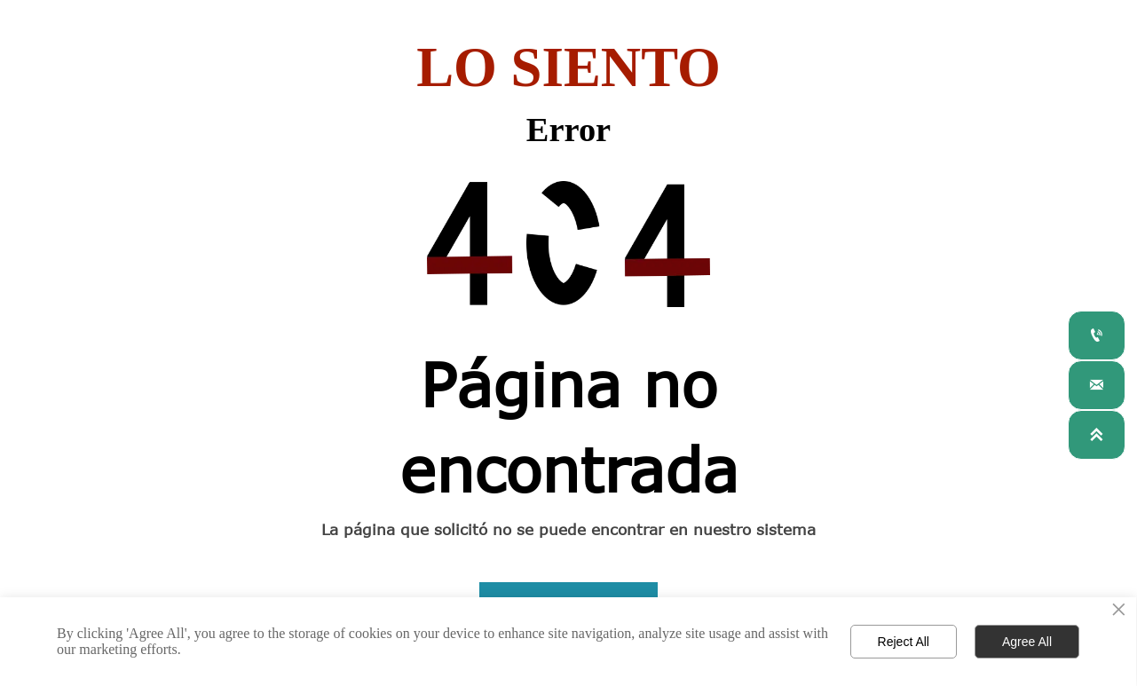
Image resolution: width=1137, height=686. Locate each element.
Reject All (903, 642)
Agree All (1027, 642)
